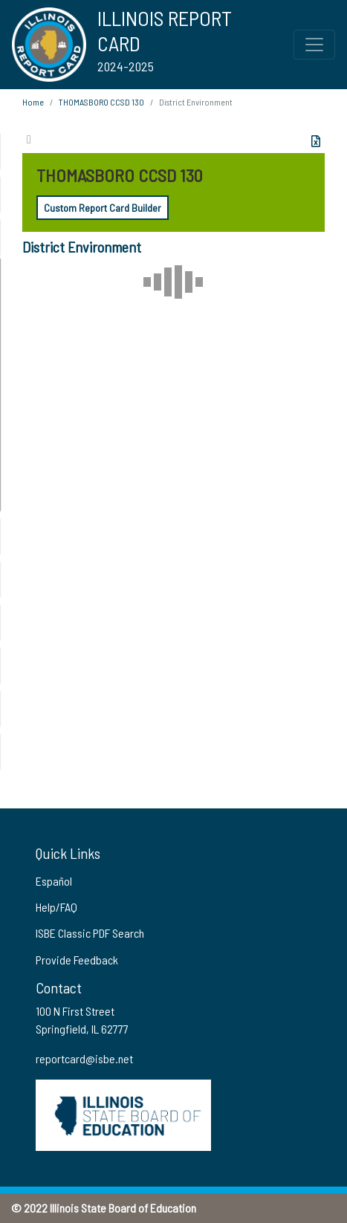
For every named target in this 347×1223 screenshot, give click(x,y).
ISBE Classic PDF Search (90, 933)
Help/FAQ (56, 907)
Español (54, 881)
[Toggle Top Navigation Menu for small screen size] (314, 44)
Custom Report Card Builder (102, 207)
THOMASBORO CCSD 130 (101, 102)
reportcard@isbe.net (84, 1058)
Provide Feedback (77, 960)
